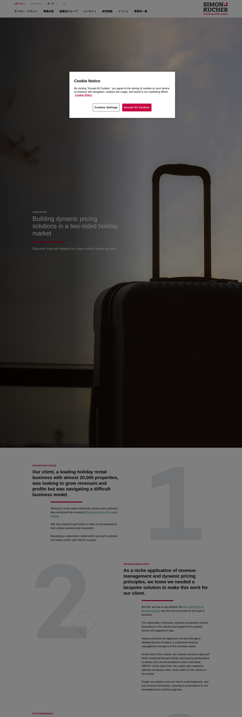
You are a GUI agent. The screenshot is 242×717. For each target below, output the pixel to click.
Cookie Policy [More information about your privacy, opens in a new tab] (83, 95)
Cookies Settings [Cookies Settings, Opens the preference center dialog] (106, 107)
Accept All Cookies (137, 107)
